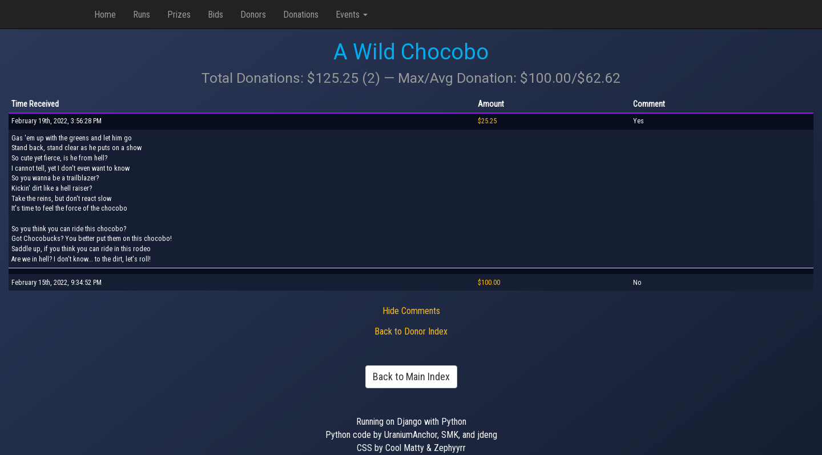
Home (105, 14)
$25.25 (487, 121)
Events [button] (352, 14)
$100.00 (489, 283)
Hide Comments (411, 310)
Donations (301, 14)
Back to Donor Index (411, 331)
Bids (215, 14)
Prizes (179, 14)
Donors (253, 14)
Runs (141, 14)
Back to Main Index (411, 376)
